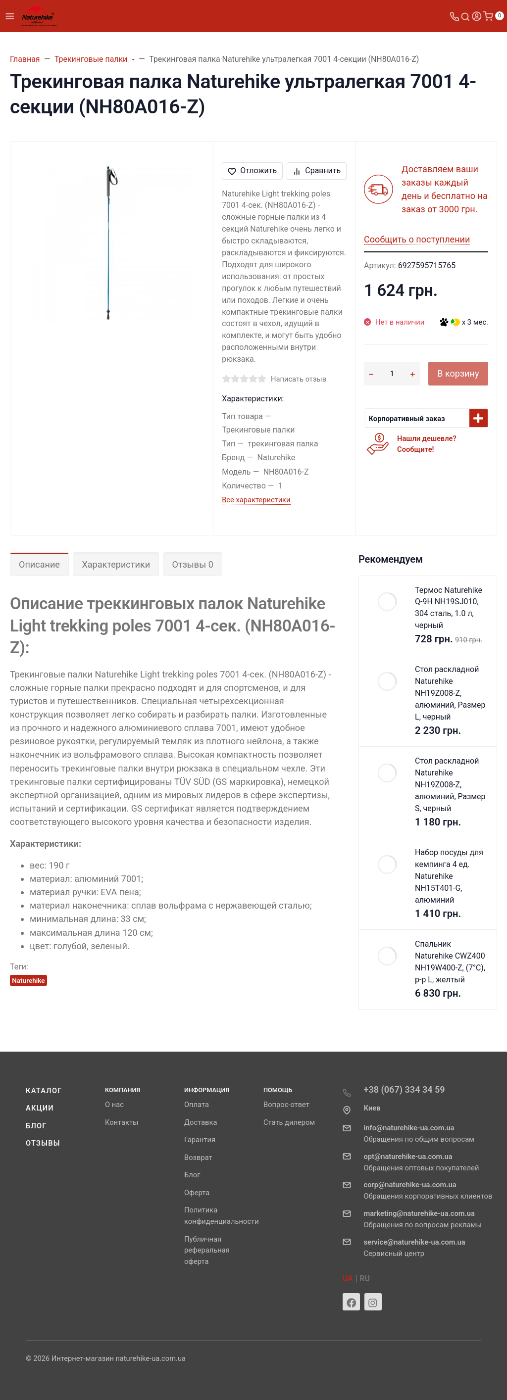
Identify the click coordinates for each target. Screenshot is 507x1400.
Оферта (196, 1192)
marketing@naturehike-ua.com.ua (419, 1213)
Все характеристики (256, 499)
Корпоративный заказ (407, 418)
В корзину (458, 373)
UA (348, 1278)
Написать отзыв (298, 379)
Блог (36, 1125)
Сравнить (317, 170)
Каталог (44, 1090)
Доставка (200, 1122)
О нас (114, 1104)
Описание (39, 564)
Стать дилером (289, 1122)
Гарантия (199, 1139)
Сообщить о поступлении (417, 239)
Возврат (198, 1157)
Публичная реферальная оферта (207, 1250)
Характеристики (116, 564)
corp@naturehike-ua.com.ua (410, 1184)
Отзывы (43, 1143)
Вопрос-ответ (286, 1104)
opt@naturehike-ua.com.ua (408, 1156)
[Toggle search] (465, 16)
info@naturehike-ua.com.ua (409, 1127)
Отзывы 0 (192, 564)
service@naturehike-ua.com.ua (414, 1242)
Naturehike (28, 980)
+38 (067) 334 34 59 (404, 1089)
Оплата (196, 1104)
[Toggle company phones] (454, 16)
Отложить (252, 170)
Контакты (121, 1122)
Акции (40, 1108)
